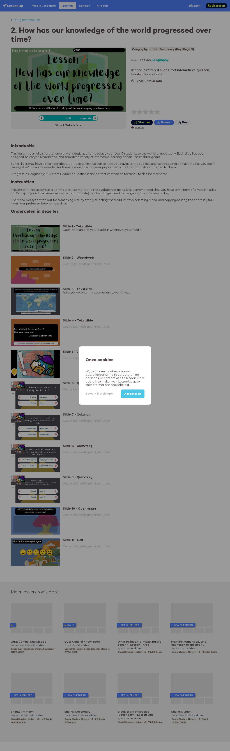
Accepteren (132, 393)
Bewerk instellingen (100, 393)
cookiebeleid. (120, 385)
